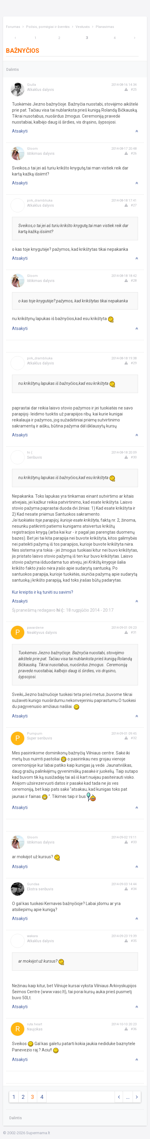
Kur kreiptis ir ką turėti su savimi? (42, 592)
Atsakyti (20, 131)
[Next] (134, 38)
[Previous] (15, 38)
